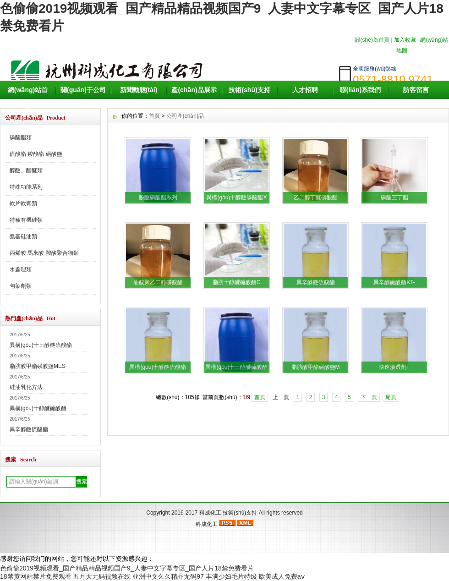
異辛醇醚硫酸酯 (29, 429)
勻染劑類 (21, 286)
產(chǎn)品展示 (193, 89)
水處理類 (21, 269)
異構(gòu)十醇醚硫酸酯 (38, 408)
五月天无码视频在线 (102, 576)
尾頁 (390, 397)
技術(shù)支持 (249, 89)
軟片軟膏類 (23, 203)
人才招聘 (305, 89)
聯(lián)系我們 (360, 89)
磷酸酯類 (21, 137)
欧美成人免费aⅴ (282, 576)
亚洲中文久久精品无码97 (168, 576)
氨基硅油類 (23, 236)
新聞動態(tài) (139, 89)
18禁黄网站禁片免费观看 (35, 576)
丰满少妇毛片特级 (231, 576)
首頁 (154, 116)
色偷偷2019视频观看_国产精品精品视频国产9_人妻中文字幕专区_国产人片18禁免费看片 (127, 568)
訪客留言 (416, 89)
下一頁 (369, 397)
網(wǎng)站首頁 (28, 99)
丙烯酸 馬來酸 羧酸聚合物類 (44, 253)
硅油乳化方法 (26, 387)
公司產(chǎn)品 (185, 116)
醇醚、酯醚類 (26, 170)
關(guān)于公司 (83, 89)
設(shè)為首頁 (372, 40)
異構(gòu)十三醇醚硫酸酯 (41, 345)
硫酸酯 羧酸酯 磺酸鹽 (36, 154)
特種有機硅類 (26, 220)
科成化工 (210, 513)
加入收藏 (405, 40)
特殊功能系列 (26, 187)
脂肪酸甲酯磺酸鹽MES (38, 366)
